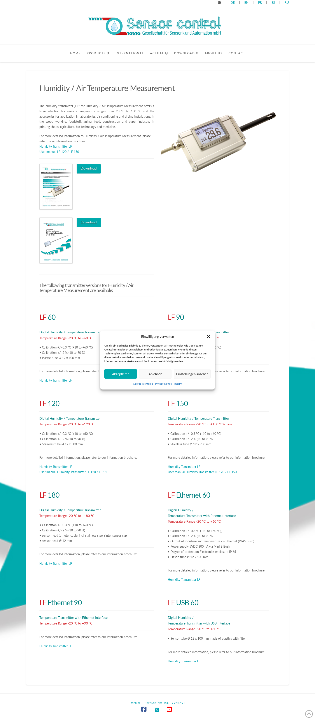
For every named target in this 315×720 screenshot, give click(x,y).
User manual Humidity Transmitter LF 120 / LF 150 (73, 472)
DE (233, 2)
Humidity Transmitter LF (55, 146)
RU (287, 2)
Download (89, 168)
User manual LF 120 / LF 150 (59, 152)
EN (246, 2)
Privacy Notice (163, 387)
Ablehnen (155, 378)
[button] (208, 340)
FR (260, 2)
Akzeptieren (120, 378)
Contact (178, 702)
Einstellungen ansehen (192, 378)
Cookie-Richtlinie (143, 387)
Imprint (178, 387)
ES (273, 2)
